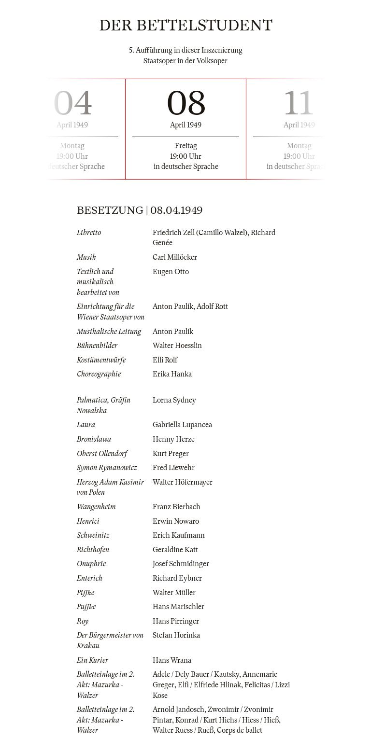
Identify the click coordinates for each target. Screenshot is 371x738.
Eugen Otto (171, 272)
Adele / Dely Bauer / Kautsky (196, 674)
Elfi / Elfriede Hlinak (209, 685)
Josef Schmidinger (181, 564)
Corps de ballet (239, 730)
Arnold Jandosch (178, 709)
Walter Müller (174, 593)
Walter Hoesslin (177, 345)
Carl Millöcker (175, 257)
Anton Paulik (173, 306)
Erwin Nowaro (176, 521)
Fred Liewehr (174, 468)
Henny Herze (174, 439)
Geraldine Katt (175, 550)
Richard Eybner (177, 578)
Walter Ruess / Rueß (183, 730)
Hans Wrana (172, 660)
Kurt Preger (171, 454)
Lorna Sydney (174, 400)
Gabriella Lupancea (182, 425)
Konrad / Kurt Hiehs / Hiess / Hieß (227, 720)
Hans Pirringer (176, 621)
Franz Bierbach (176, 507)
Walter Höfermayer (183, 482)
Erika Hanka (172, 374)
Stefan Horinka (176, 635)
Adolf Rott (212, 306)
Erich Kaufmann (179, 535)
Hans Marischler (178, 607)
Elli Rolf (165, 360)
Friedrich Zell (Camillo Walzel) (200, 233)
